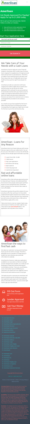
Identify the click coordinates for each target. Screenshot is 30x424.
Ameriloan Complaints (9, 364)
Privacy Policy (23, 379)
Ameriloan (5, 359)
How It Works (10, 379)
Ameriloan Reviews (8, 326)
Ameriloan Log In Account (10, 328)
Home (4, 379)
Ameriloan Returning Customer (11, 324)
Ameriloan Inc (6, 357)
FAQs (17, 379)
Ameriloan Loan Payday (9, 344)
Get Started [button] (15, 53)
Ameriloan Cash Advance (9, 348)
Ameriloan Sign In (7, 320)
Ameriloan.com (7, 353)
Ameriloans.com (7, 366)
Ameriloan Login (7, 322)
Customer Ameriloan (8, 332)
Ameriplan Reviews (8, 318)
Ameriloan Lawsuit (8, 335)
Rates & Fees (15, 381)
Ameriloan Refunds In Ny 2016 (11, 337)
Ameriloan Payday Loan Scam (11, 346)
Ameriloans (6, 355)
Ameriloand (6, 350)
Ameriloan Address (8, 340)
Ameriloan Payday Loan (9, 362)
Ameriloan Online (7, 330)
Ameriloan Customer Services (11, 368)
